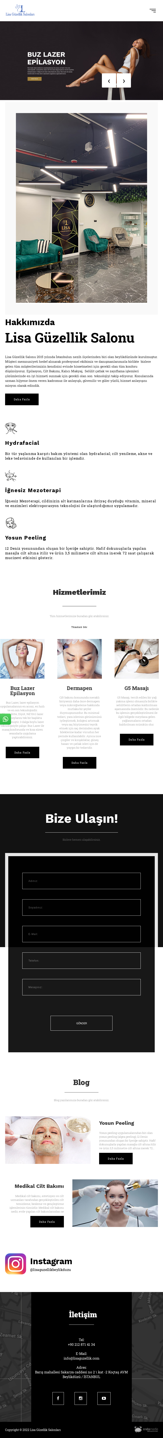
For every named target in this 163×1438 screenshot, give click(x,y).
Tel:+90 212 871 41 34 (81, 1342)
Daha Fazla (22, 399)
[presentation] (109, 80)
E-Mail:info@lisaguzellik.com (81, 1355)
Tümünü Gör (79, 627)
